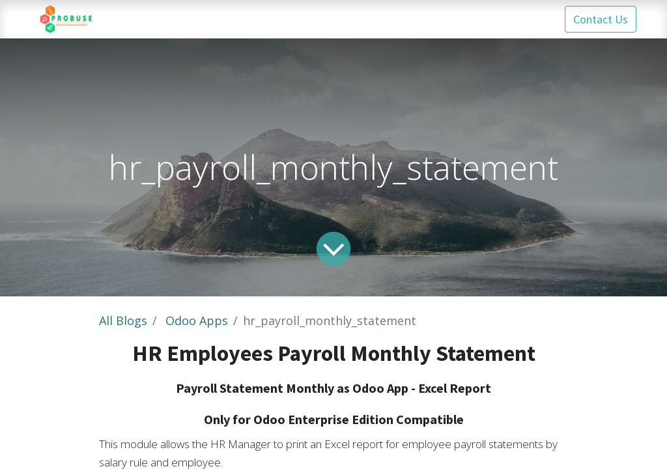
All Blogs (123, 320)
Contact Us (600, 19)
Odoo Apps (196, 320)
